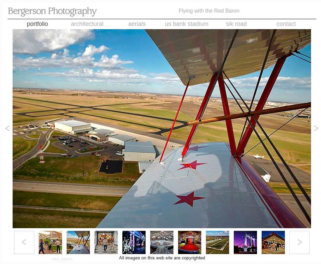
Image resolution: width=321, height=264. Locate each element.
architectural (87, 24)
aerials (137, 24)
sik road (236, 24)
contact (286, 24)
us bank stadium (186, 24)
